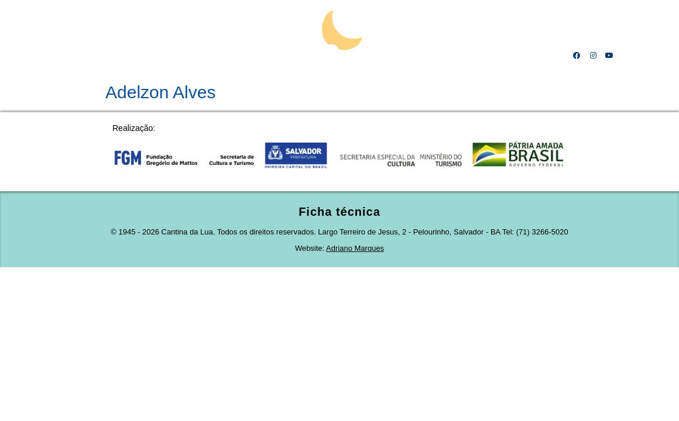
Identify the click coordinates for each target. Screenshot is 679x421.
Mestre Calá (118, 55)
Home (73, 55)
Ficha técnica (339, 211)
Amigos (491, 55)
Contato (539, 55)
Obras (395, 55)
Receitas (443, 55)
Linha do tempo (182, 55)
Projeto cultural (256, 55)
